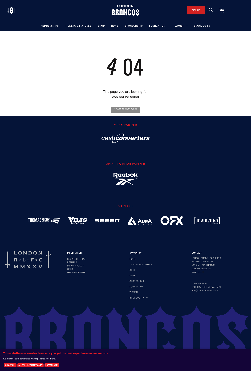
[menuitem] (49, 26)
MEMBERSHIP (78, 272)
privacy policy (75, 265)
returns (72, 262)
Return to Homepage (125, 108)
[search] (211, 10)
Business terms (76, 258)
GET (69, 272)
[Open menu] (12, 10)
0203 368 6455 (199, 283)
